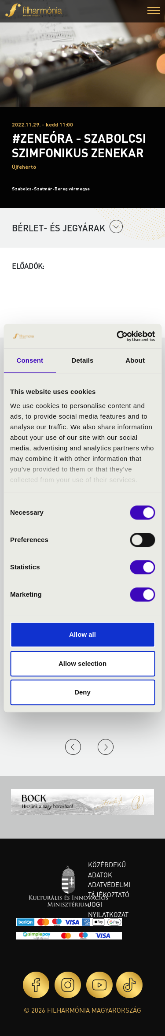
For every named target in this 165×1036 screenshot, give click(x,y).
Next (106, 747)
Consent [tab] (29, 360)
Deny (82, 692)
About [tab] (135, 360)
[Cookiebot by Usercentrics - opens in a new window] (117, 336)
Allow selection (82, 663)
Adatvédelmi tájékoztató (109, 889)
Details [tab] (83, 360)
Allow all (82, 634)
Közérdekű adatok (107, 869)
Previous (73, 747)
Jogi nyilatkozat (108, 909)
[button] (153, 11)
